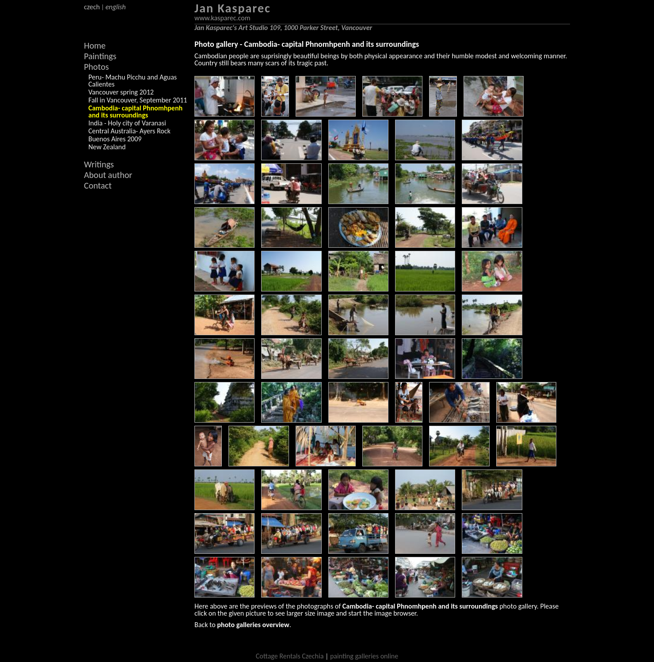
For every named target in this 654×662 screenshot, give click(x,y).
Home (95, 45)
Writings (99, 164)
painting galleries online (364, 656)
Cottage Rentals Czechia (290, 656)
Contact (98, 185)
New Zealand (106, 147)
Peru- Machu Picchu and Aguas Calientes (132, 80)
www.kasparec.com (222, 18)
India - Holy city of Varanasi (127, 123)
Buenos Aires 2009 (114, 139)
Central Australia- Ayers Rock (129, 131)
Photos (96, 66)
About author (108, 175)
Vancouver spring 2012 (121, 92)
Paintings (100, 56)
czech (92, 7)
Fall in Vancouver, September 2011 (137, 100)
